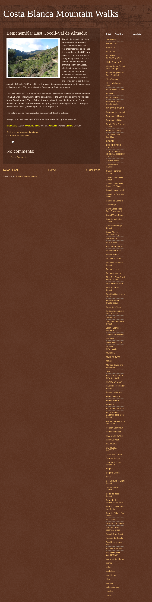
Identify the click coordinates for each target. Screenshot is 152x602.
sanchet (109, 591)
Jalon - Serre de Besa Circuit (113, 329)
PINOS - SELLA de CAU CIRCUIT (114, 376)
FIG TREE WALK (114, 259)
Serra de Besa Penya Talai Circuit (114, 501)
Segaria (109, 468)
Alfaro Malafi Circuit (115, 89)
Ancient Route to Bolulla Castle (113, 102)
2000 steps (111, 40)
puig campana (112, 587)
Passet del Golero (114, 392)
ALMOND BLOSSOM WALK (114, 56)
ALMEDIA (110, 52)
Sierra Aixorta (112, 519)
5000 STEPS (112, 43)
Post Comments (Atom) (26, 176)
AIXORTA (110, 47)
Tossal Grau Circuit (114, 534)
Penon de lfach (113, 396)
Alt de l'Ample (112, 97)
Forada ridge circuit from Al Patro (115, 312)
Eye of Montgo (112, 254)
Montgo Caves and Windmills (114, 366)
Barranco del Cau (114, 120)
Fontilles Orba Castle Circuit (112, 301)
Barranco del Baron (115, 116)
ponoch (109, 583)
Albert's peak (112, 79)
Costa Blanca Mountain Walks (61, 13)
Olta (108, 371)
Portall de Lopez (113, 432)
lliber (108, 579)
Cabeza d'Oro (112, 160)
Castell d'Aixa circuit (115, 190)
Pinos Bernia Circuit (115, 408)
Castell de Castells (114, 201)
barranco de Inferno (115, 559)
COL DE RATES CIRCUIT (113, 146)
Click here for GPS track (17, 135)
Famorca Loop (112, 269)
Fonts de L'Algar (113, 307)
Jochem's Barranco (115, 334)
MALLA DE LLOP (114, 342)
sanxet (109, 595)
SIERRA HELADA (114, 454)
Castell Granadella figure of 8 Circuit (114, 185)
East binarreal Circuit (115, 246)
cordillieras (111, 575)
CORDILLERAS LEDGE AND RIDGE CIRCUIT (115, 154)
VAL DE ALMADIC (114, 548)
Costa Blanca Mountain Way (112, 233)
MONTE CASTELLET (112, 347)
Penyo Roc (111, 404)
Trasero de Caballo (114, 538)
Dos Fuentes (112, 238)
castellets (110, 571)
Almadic (109, 93)
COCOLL (110, 141)
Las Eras (110, 338)
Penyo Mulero (112, 400)
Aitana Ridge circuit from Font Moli (115, 73)
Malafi (108, 361)
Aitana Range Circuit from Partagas (115, 67)
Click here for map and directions (22, 132)
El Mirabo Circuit (113, 250)
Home (52, 170)
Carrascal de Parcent (112, 165)
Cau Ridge (111, 205)
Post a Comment (18, 157)
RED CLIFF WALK (114, 436)
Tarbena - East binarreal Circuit (113, 528)
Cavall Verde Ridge (115, 215)
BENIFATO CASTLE (115, 108)
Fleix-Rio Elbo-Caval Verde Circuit (115, 278)
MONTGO (110, 353)
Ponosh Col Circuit (114, 428)
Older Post (93, 170)
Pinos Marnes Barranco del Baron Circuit (115, 414)
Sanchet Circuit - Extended (113, 463)
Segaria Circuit (112, 473)
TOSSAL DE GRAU (115, 523)
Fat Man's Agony (113, 273)
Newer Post (10, 170)
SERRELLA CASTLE (111, 449)
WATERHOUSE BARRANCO (113, 553)
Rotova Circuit (112, 440)
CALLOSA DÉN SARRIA (113, 135)
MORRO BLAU (113, 357)
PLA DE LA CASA (114, 382)
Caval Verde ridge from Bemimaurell (114, 210)
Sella (108, 477)
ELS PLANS (111, 242)
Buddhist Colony (113, 130)
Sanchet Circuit (113, 458)
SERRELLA (111, 444)
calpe (108, 567)
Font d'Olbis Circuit (114, 283)
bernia (109, 563)
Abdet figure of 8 (113, 62)
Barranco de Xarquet (115, 112)
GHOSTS (110, 317)
